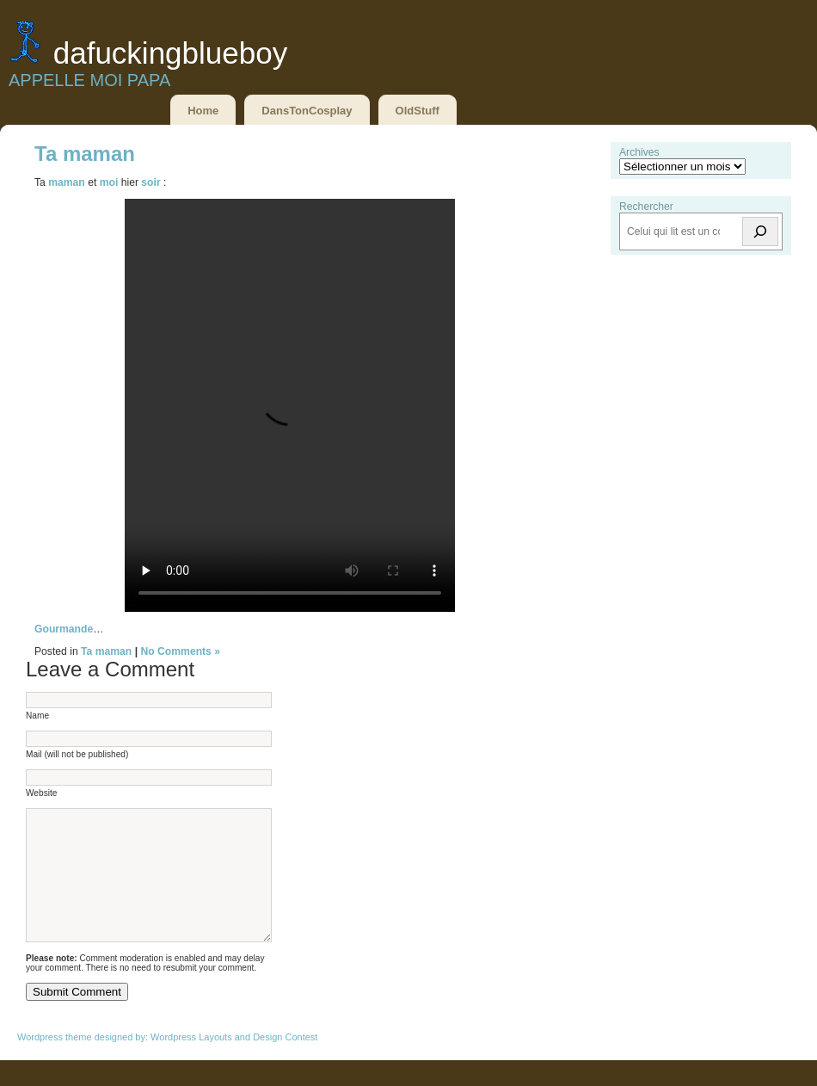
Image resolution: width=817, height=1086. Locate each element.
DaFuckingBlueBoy (170, 53)
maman (66, 182)
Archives (639, 152)
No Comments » (180, 651)
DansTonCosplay (306, 110)
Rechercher (646, 207)
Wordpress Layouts (191, 1063)
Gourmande (63, 629)
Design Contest (285, 1063)
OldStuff (417, 110)
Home (202, 110)
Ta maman (84, 153)
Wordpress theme (54, 1063)
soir (150, 182)
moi (109, 182)
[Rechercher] (760, 231)
